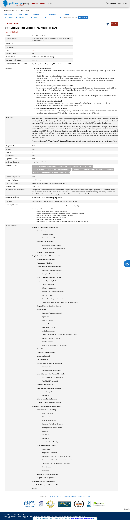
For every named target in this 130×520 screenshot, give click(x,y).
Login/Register (120, 3)
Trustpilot (127, 509)
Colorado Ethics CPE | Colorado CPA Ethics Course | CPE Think (69, 496)
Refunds (13, 517)
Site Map (29, 517)
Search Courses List (10, 10)
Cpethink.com (20, 514)
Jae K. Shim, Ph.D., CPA (39, 35)
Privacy (6, 517)
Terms (19, 517)
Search (83, 17)
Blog (23, 517)
